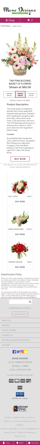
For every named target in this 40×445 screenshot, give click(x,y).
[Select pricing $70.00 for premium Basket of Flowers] (31, 94)
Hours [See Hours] (33, 442)
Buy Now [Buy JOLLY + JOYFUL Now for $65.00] (20, 201)
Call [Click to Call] (6, 442)
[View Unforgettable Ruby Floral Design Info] (20, 250)
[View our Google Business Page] (18, 353)
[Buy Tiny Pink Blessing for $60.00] (20, 158)
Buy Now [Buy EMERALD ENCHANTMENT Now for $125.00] (20, 234)
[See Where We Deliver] (20, 314)
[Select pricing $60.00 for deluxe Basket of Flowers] (20, 94)
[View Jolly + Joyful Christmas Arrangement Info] (20, 184)
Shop (10, 20)
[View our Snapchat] (26, 353)
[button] (20, 394)
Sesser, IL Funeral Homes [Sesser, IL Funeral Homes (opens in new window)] (15, 417)
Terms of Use (20, 436)
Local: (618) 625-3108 (20, 369)
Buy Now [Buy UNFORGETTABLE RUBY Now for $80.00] (20, 267)
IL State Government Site (28, 429)
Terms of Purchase (26, 432)
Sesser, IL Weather (8, 429)
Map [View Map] (20, 442)
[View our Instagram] (22, 353)
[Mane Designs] (20, 14)
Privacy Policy (10, 432)
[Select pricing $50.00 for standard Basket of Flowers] (9, 94)
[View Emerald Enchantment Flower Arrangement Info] (20, 217)
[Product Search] (20, 301)
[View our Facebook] (14, 353)
